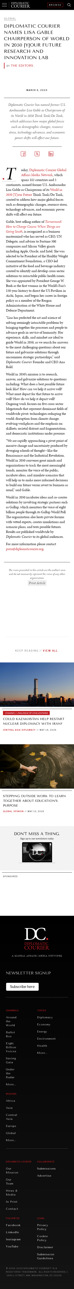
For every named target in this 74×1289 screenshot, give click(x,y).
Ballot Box (10, 1034)
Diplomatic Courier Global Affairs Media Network (43, 172)
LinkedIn (12, 1232)
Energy (42, 1031)
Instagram (13, 1239)
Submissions (46, 1168)
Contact (12, 1209)
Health (42, 1045)
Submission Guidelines (45, 1256)
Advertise (44, 1175)
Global (10, 18)
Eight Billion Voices (11, 1047)
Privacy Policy (42, 1227)
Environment (46, 1038)
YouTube (12, 1246)
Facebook (13, 1225)
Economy (44, 1024)
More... (11, 1084)
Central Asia (12, 730)
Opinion (18, 811)
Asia (9, 1108)
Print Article (37, 583)
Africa (10, 1100)
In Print (12, 1201)
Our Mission (12, 1170)
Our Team (9, 1181)
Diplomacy (29, 730)
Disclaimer (45, 1247)
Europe (11, 1126)
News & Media (12, 1192)
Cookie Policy (42, 1238)
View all (50, 650)
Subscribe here (22, 987)
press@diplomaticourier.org (24, 549)
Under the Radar (10, 1073)
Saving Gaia (11, 1060)
